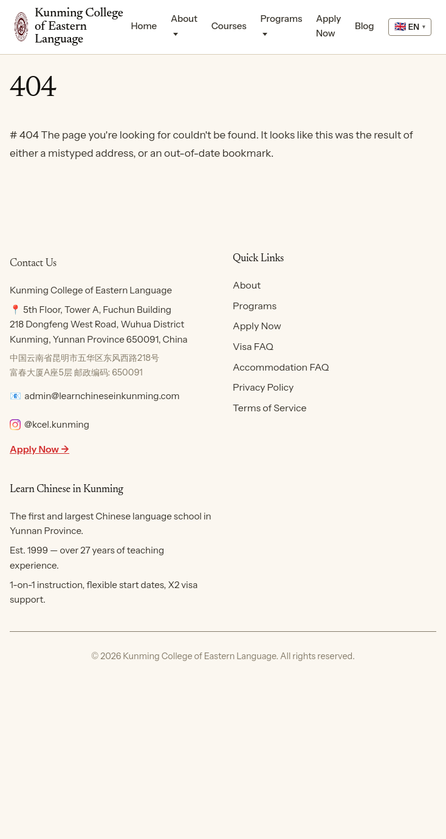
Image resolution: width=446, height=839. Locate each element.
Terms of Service (270, 408)
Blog (364, 26)
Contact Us (33, 263)
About (184, 18)
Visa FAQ (253, 346)
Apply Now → (39, 449)
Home (144, 26)
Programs (281, 18)
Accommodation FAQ (281, 367)
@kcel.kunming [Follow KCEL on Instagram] (49, 424)
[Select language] (409, 27)
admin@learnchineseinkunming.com (101, 396)
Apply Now (328, 26)
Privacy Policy (263, 387)
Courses (229, 26)
